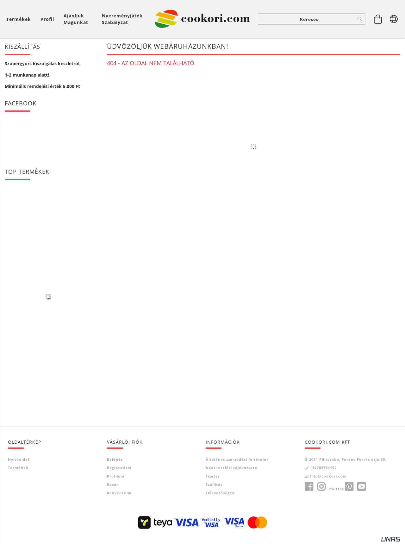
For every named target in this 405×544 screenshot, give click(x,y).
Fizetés (213, 476)
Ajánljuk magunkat (76, 19)
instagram (321, 487)
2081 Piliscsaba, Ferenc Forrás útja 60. (347, 459)
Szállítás (214, 485)
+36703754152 (323, 468)
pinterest (349, 487)
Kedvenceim (119, 493)
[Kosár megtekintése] (20, 19)
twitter (336, 489)
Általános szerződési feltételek (237, 459)
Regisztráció (119, 468)
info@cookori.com (328, 476)
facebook (309, 487)
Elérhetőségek (220, 493)
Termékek (18, 468)
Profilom (115, 476)
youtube (361, 487)
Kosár (112, 485)
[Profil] (47, 19)
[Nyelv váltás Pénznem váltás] (394, 18)
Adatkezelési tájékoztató (231, 468)
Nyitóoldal (18, 459)
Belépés (115, 459)
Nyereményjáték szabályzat (122, 19)
